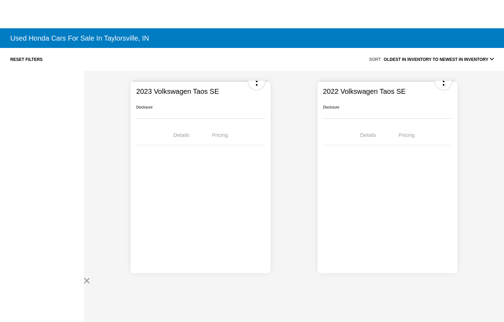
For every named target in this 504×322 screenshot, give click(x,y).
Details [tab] (181, 135)
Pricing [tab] (220, 135)
